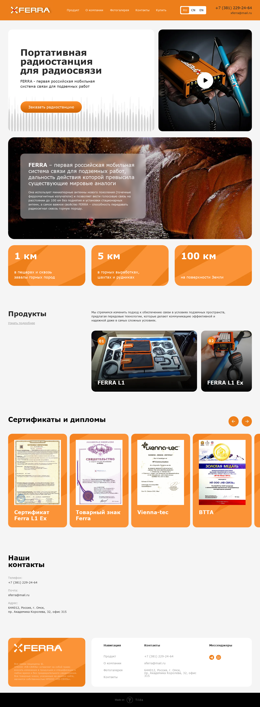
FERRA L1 (111, 382)
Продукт (73, 10)
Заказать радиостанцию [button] (51, 107)
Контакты (142, 10)
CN (193, 10)
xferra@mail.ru (241, 13)
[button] (205, 80)
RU (185, 10)
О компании (94, 10)
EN (201, 10)
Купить (161, 10)
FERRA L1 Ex (225, 382)
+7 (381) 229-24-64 (233, 7)
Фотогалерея (119, 10)
